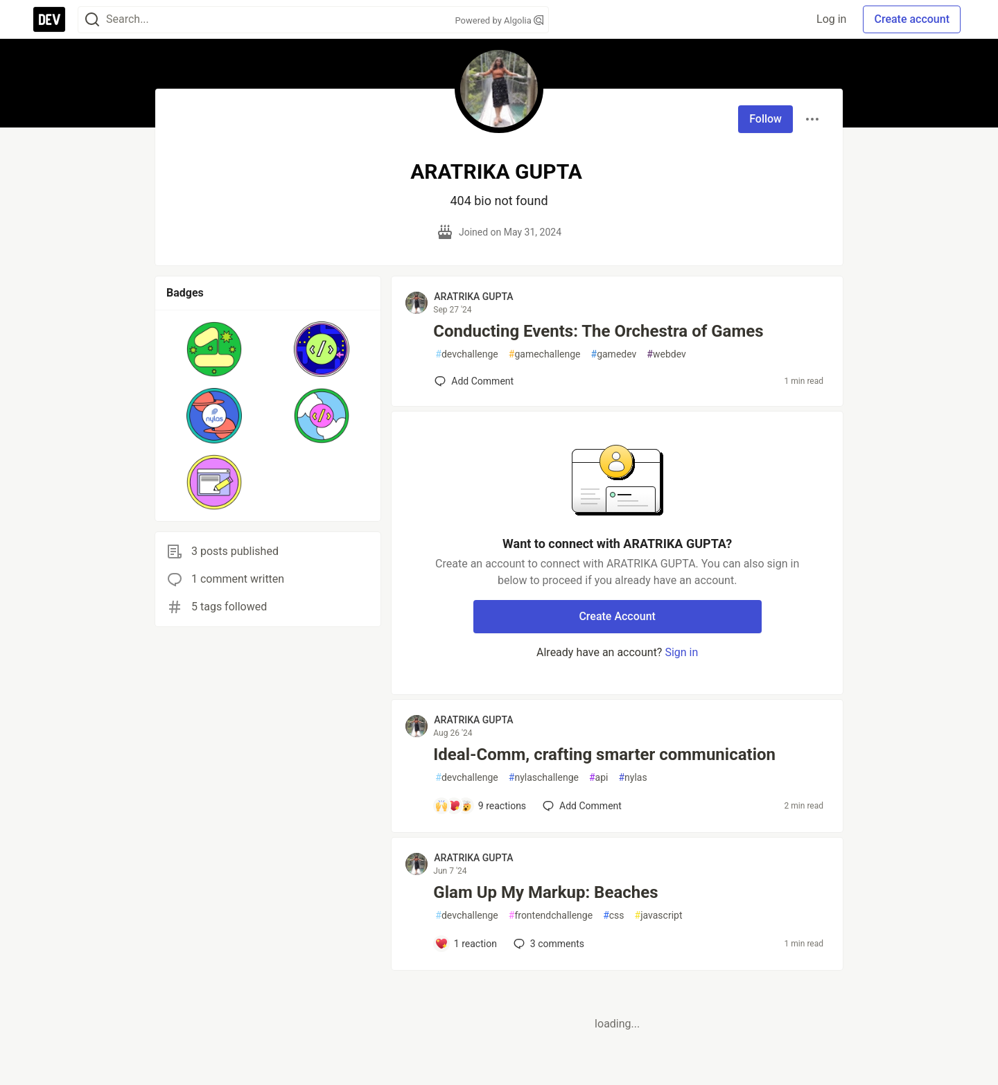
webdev (666, 354)
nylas (632, 777)
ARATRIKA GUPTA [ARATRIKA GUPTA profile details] (473, 296)
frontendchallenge (551, 915)
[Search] (92, 20)
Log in (831, 19)
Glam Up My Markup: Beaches (545, 892)
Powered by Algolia (499, 20)
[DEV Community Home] (49, 19)
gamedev (614, 354)
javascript (659, 915)
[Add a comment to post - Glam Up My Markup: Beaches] (465, 943)
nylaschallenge (544, 777)
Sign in (681, 652)
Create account (911, 19)
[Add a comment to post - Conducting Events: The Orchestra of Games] (474, 381)
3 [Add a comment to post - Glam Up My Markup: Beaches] (547, 943)
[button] (214, 349)
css (613, 915)
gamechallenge (545, 354)
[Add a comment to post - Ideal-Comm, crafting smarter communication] (480, 805)
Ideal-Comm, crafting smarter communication (604, 754)
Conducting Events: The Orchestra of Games (598, 331)
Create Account (617, 616)
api (599, 777)
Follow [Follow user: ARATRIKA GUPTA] (765, 118)
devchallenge (466, 354)
